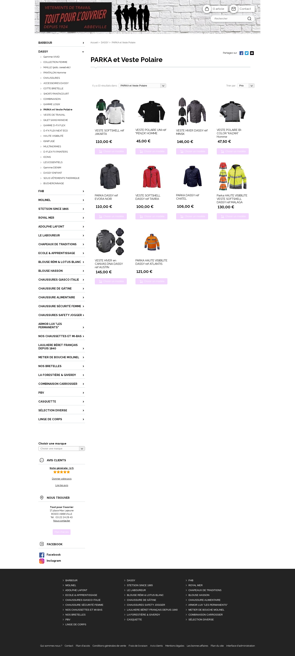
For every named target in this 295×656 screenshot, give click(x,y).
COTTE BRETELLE (53, 88)
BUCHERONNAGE (53, 183)
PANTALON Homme (54, 72)
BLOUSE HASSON (199, 595)
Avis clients (156, 645)
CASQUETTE (134, 619)
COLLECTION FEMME (55, 62)
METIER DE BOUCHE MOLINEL (206, 609)
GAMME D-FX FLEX (54, 125)
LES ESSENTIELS (52, 162)
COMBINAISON (52, 99)
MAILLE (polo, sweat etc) (57, 67)
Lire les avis (61, 485)
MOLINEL (70, 585)
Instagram (50, 561)
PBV (67, 619)
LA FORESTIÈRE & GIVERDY (143, 614)
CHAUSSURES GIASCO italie (83, 600)
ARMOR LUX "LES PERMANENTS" (208, 604)
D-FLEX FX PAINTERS (55, 151)
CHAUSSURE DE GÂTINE (141, 600)
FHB (191, 580)
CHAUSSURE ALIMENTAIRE (204, 600)
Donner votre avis (61, 478)
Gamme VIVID (51, 56)
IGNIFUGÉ (49, 141)
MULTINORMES (52, 146)
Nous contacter (61, 520)
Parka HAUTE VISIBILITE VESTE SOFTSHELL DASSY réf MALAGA (232, 199)
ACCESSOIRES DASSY (56, 83)
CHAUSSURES (51, 77)
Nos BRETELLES (75, 614)
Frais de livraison (138, 645)
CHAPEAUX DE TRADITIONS (205, 590)
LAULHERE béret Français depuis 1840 (152, 609)
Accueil (94, 42)
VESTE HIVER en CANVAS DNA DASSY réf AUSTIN (109, 264)
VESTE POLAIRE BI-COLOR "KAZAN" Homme (229, 133)
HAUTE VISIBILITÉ (53, 135)
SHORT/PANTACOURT (56, 93)
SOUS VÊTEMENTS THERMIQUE (61, 178)
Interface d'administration (240, 645)
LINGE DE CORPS (75, 624)
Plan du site (217, 645)
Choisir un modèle (113, 151)
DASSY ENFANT (52, 172)
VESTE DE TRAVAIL (54, 114)
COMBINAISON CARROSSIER (206, 614)
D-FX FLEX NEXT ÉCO (55, 130)
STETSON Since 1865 (140, 585)
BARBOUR (71, 580)
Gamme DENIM (52, 167)
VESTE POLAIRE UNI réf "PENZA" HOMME (150, 131)
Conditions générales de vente (109, 645)
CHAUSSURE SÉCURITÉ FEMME (84, 604)
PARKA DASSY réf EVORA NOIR (106, 197)
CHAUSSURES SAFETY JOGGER (146, 604)
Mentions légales (174, 645)
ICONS (47, 157)
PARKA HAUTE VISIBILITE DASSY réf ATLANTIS (151, 262)
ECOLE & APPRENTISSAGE (81, 595)
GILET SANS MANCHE (55, 120)
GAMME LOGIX (51, 104)
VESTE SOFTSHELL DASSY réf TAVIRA (147, 197)
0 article (218, 9)
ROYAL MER (196, 585)
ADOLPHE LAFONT (76, 590)
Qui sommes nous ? (51, 645)
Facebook (50, 555)
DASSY (131, 580)
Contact (245, 9)
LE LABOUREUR (136, 590)
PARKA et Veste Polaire (57, 109)
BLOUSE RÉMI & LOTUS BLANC (145, 595)
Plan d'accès (83, 645)
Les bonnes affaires (197, 645)
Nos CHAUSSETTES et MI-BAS (83, 609)
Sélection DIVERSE (201, 619)
